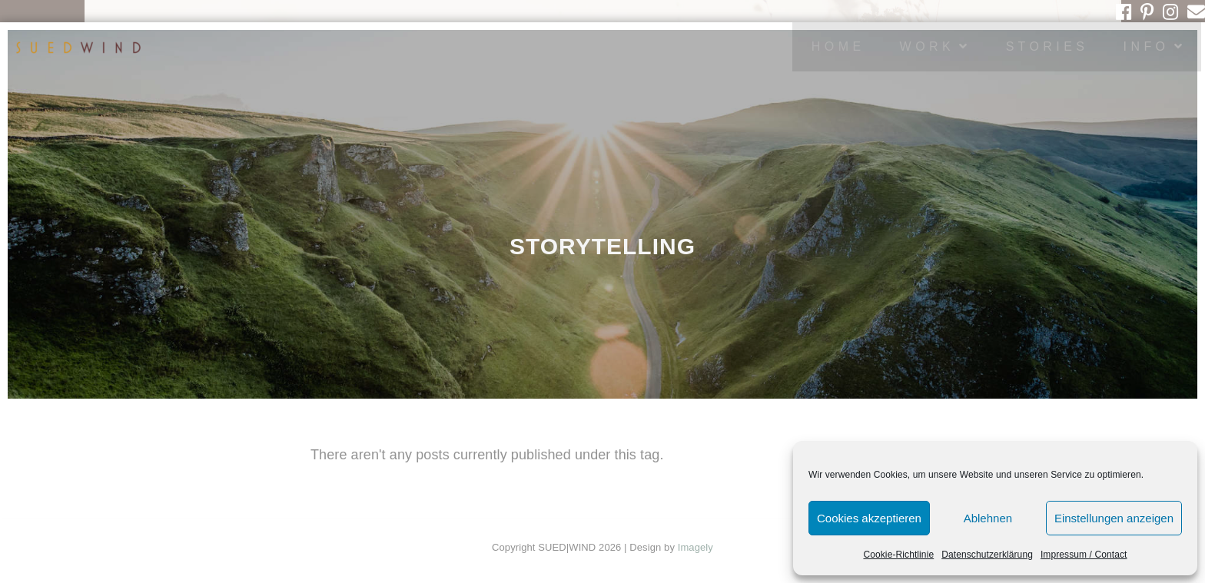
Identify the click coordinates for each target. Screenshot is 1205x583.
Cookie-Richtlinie (898, 554)
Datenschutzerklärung (987, 554)
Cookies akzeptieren (869, 518)
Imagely (695, 547)
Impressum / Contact (1084, 554)
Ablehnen (988, 518)
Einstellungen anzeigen (1113, 518)
